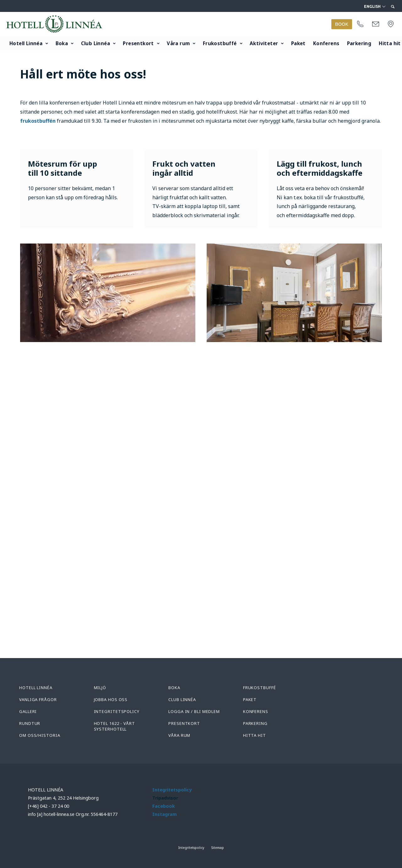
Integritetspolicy (116, 711)
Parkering (359, 43)
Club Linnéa (95, 43)
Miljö (100, 687)
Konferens (326, 43)
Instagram (164, 814)
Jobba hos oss (111, 699)
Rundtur (29, 723)
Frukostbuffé (220, 43)
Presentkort (138, 43)
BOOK (341, 24)
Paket (298, 43)
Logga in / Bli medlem (194, 711)
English (374, 6)
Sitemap (217, 847)
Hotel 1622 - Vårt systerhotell (114, 726)
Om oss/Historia (39, 735)
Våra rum (178, 43)
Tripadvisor (165, 798)
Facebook (163, 806)
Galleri (28, 711)
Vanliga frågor (38, 699)
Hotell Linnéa (25, 43)
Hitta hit (254, 735)
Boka (62, 43)
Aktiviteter (264, 43)
